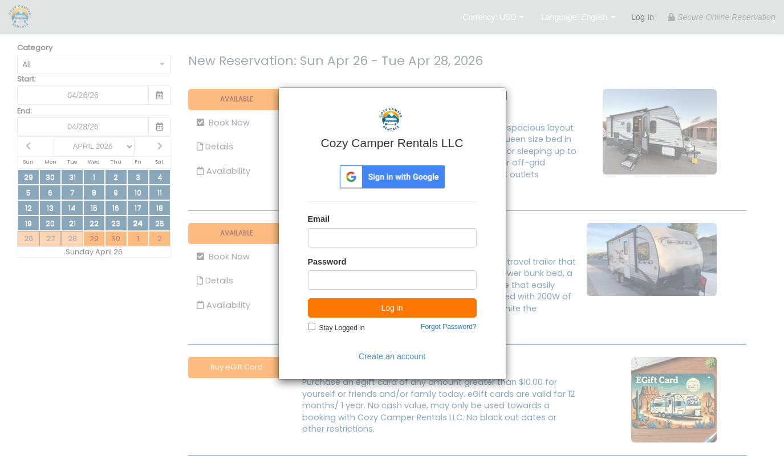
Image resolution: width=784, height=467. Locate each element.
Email (319, 219)
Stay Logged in (342, 328)
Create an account (392, 356)
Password (327, 261)
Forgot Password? (448, 327)
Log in (392, 307)
